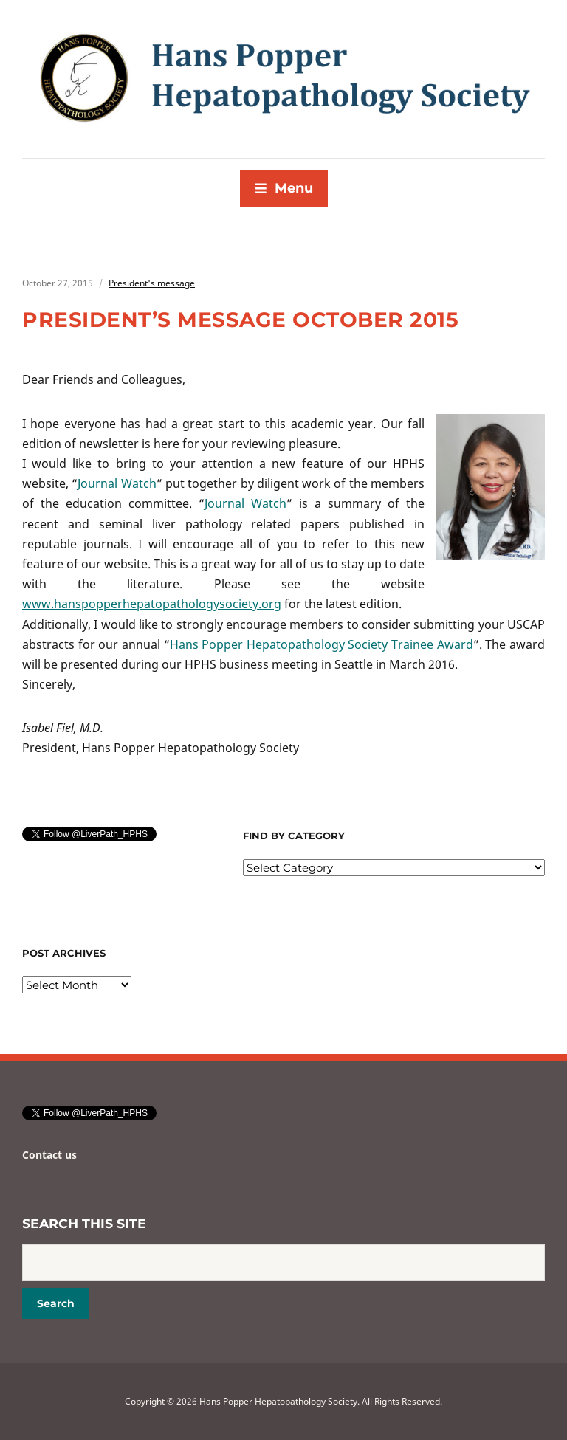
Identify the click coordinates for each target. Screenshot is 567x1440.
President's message (152, 283)
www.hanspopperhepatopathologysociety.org (151, 604)
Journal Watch (117, 483)
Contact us (49, 1155)
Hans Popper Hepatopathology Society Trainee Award (321, 644)
